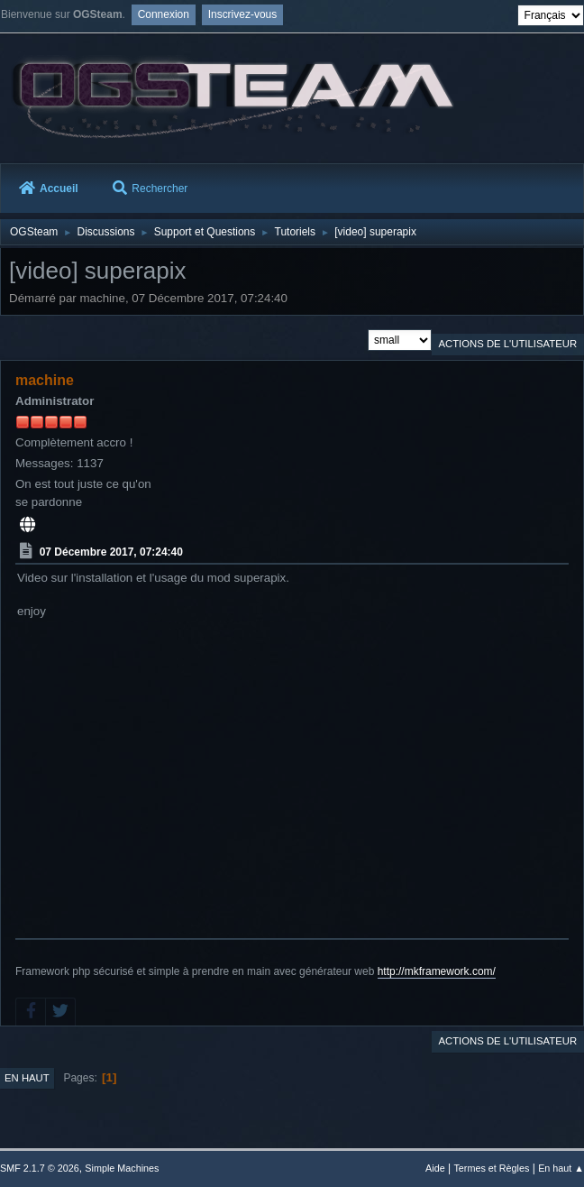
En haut (27, 1077)
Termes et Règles (491, 1168)
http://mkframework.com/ (437, 971)
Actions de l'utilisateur (507, 343)
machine (44, 380)
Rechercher (150, 188)
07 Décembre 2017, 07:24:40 (111, 552)
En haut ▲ (561, 1168)
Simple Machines (122, 1168)
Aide (435, 1168)
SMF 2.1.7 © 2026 (39, 1168)
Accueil (48, 188)
